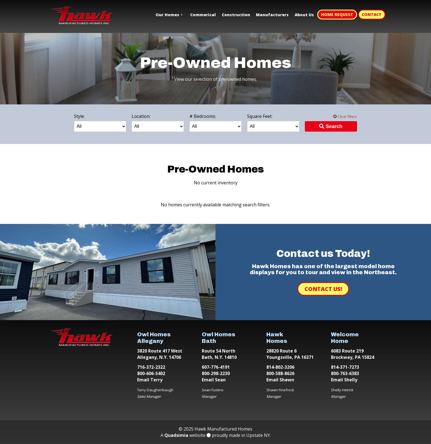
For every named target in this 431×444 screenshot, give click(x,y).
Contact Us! (323, 289)
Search (330, 126)
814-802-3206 (280, 367)
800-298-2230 (216, 373)
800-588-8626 (280, 373)
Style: (79, 116)
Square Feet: (259, 116)
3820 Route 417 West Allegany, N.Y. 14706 (159, 354)
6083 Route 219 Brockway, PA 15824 (352, 354)
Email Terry (149, 380)
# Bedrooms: (202, 116)
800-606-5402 (151, 373)
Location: (141, 116)
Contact (372, 14)
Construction (236, 14)
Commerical (203, 14)
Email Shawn (280, 380)
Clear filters (345, 116)
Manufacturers (272, 14)
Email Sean (214, 380)
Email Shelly (344, 380)
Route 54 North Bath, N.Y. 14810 (219, 354)
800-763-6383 (345, 373)
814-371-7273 (345, 367)
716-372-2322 (151, 367)
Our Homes (167, 14)
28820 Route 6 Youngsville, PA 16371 (290, 354)
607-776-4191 (216, 367)
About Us (304, 14)
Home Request (337, 14)
